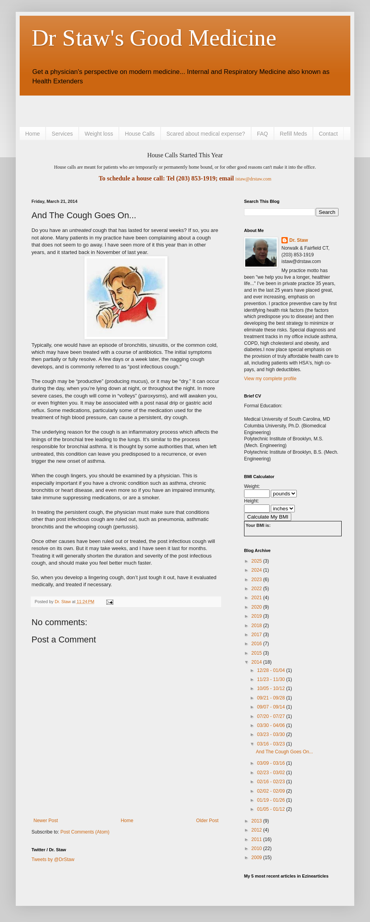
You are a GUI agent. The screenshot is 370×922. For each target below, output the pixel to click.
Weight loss (99, 134)
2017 (257, 634)
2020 (257, 607)
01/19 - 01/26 (271, 800)
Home (32, 134)
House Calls (139, 134)
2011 (257, 839)
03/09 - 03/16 (271, 763)
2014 (257, 662)
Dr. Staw (298, 240)
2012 (257, 830)
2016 (257, 643)
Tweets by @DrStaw (52, 859)
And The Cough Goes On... (284, 752)
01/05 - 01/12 (271, 809)
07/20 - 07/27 (271, 716)
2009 (257, 857)
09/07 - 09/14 (271, 707)
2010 (257, 848)
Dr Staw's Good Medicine (153, 38)
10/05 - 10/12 (271, 688)
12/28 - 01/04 (271, 670)
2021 (257, 597)
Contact (328, 134)
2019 (257, 616)
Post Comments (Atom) (84, 832)
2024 (257, 570)
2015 (257, 653)
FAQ (262, 134)
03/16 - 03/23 (271, 744)
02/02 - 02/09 (271, 791)
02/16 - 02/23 (271, 781)
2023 (257, 579)
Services (62, 134)
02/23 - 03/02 (271, 772)
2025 (257, 561)
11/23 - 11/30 (271, 679)
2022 (257, 588)
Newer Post (45, 820)
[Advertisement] (123, 110)
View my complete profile (270, 378)
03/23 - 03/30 (271, 734)
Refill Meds (293, 134)
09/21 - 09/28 (271, 698)
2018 (257, 625)
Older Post (207, 820)
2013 (257, 821)
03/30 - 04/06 (271, 725)
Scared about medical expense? (205, 134)
